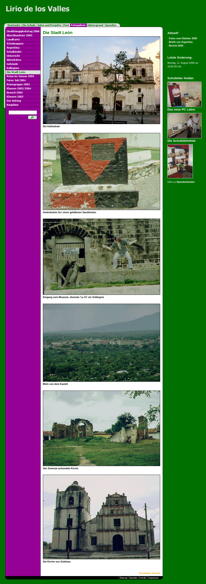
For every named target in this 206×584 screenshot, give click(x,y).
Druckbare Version (149, 573)
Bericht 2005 (176, 45)
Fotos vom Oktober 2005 (183, 38)
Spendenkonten (186, 182)
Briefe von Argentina (181, 42)
